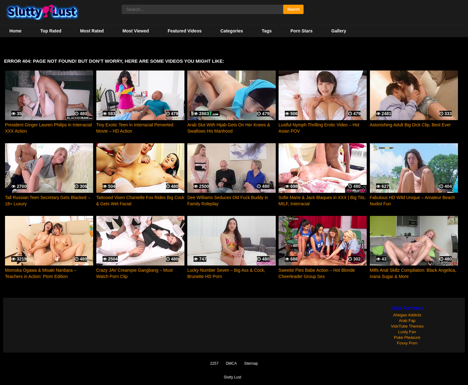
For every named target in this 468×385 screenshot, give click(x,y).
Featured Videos (185, 30)
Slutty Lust (232, 377)
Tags (267, 30)
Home (15, 30)
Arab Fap (407, 320)
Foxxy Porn (407, 343)
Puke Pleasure (407, 337)
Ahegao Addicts (407, 315)
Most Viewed (136, 30)
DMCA (231, 363)
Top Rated (50, 30)
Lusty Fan (407, 331)
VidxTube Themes (407, 326)
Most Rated (91, 30)
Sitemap (251, 363)
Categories (231, 30)
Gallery (338, 30)
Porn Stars (301, 30)
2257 (214, 363)
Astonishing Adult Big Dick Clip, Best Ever (410, 124)
